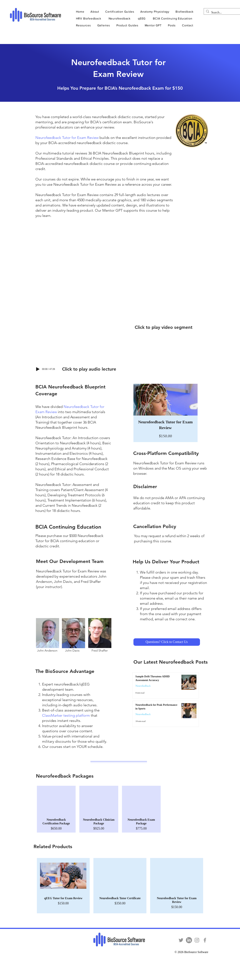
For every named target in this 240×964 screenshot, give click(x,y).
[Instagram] (197, 940)
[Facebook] (205, 940)
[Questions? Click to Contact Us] (166, 642)
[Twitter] (181, 940)
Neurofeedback (143, 685)
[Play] (37, 369)
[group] (120, 809)
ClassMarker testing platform (66, 715)
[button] (95, 11)
